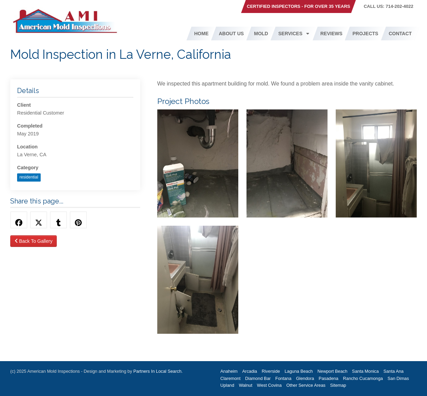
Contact (400, 33)
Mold (261, 33)
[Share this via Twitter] (38, 219)
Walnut (245, 385)
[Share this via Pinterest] (78, 219)
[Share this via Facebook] (18, 219)
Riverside (271, 371)
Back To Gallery (33, 241)
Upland (228, 385)
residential (28, 177)
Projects (365, 33)
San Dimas (398, 378)
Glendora (305, 378)
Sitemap (338, 385)
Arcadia (249, 371)
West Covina (269, 385)
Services (294, 33)
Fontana (283, 378)
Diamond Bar (258, 378)
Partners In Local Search (157, 371)
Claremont (231, 378)
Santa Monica (365, 371)
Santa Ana (393, 371)
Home (201, 33)
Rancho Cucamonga (363, 378)
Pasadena (328, 378)
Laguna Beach (298, 371)
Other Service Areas (305, 385)
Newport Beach (333, 371)
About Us (231, 33)
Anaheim (229, 371)
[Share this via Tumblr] (58, 219)
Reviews (331, 33)
